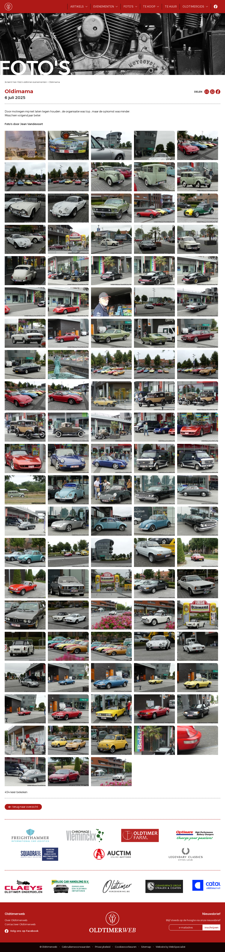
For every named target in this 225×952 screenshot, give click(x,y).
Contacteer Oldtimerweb (20, 924)
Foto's (128, 6)
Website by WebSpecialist (170, 946)
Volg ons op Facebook (24, 930)
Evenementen (103, 6)
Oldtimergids (193, 6)
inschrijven (211, 927)
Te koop (149, 6)
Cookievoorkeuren (125, 946)
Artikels (77, 6)
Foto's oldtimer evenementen (32, 82)
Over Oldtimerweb (16, 920)
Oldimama (54, 82)
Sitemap (146, 946)
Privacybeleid (102, 946)
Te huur (171, 6)
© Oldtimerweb (48, 946)
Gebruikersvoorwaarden (76, 946)
